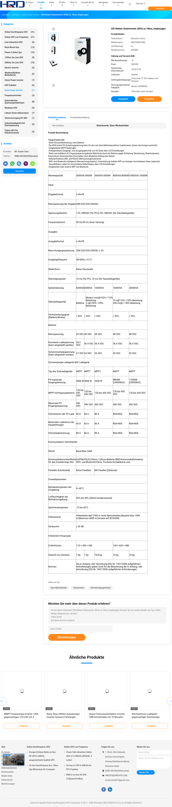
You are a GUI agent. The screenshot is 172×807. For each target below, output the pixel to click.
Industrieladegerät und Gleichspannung (19, 124)
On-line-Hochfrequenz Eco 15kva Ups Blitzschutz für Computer (43, 767)
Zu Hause (5, 752)
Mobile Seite (6, 776)
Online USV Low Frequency (19, 37)
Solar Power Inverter (19, 90)
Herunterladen (118, 3)
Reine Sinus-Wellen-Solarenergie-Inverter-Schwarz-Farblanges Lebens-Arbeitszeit (63, 717)
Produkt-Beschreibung (79, 117)
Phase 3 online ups (19, 52)
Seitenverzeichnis (9, 768)
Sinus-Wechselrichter (59, 588)
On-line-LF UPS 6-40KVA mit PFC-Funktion (78, 767)
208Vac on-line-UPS (19, 62)
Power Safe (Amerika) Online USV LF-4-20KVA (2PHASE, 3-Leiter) (79, 756)
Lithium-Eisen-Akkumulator (19, 113)
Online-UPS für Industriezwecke (19, 131)
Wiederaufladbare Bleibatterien (19, 74)
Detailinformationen (57, 117)
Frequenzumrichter (19, 95)
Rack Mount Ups (19, 47)
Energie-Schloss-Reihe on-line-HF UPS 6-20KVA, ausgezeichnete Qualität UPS (42, 756)
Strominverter (78, 588)
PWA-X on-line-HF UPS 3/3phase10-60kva (76, 777)
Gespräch (160, 8)
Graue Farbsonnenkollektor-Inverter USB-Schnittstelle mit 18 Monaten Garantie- (107, 717)
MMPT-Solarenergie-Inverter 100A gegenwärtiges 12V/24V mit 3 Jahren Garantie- (21, 717)
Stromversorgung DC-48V (19, 118)
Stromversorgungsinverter (101, 588)
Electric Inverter (19, 67)
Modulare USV (19, 107)
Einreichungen (67, 637)
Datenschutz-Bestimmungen (8, 782)
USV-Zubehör (19, 85)
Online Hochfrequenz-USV (19, 32)
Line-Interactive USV (19, 42)
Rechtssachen (7, 772)
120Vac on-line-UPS (19, 57)
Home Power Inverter (19, 80)
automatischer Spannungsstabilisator (19, 101)
